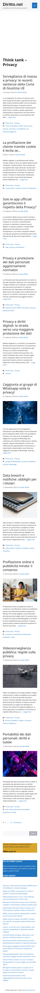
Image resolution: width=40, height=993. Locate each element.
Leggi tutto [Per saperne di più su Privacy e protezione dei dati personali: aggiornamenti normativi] (7, 299)
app (6, 247)
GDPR (19, 308)
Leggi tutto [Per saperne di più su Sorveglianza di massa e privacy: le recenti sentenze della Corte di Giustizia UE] (12, 117)
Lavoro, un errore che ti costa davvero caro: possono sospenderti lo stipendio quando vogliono (19, 929)
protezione (7, 812)
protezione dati (8, 310)
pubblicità (7, 637)
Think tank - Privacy (12, 123)
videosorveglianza (9, 132)
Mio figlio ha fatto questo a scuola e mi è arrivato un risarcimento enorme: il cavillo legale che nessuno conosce (18, 969)
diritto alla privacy (25, 126)
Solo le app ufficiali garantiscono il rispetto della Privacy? (19, 203)
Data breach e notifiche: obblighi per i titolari (20, 479)
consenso (8, 634)
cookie (18, 188)
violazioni (6, 551)
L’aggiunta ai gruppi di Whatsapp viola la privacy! (20, 388)
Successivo (18, 822)
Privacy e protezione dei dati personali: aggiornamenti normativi (18, 264)
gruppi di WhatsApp (12, 461)
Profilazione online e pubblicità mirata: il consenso (18, 566)
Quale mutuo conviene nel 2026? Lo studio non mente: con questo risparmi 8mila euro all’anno (19, 921)
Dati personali (10, 308)
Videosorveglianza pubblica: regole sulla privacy (19, 652)
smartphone (19, 247)
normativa (25, 308)
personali (17, 809)
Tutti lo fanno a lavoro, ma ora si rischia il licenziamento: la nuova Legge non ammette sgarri (19, 962)
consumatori (10, 188)
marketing (17, 634)
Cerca (33, 833)
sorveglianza (21, 129)
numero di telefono (28, 461)
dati (6, 809)
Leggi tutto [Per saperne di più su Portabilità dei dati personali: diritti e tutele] (23, 801)
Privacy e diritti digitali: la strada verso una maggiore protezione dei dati (18, 327)
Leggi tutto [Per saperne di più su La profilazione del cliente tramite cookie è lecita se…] (24, 179)
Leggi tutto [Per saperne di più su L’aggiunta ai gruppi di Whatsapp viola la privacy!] (7, 453)
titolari (31, 548)
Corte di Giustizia (11, 126)
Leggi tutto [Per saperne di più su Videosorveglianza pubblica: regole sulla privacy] (27, 712)
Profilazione (31, 188)
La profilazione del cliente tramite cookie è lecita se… (19, 146)
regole (21, 720)
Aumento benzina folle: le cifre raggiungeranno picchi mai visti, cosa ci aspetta (17, 977)
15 (11, 822)
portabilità (26, 809)
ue (28, 129)
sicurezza (12, 129)
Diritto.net (13, 4)
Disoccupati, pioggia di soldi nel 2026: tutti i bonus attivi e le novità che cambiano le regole (19, 948)
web (13, 637)
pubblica (14, 720)
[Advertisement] (20, 32)
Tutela (14, 812)
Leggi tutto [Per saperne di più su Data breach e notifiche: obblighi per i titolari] (31, 539)
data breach (9, 548)
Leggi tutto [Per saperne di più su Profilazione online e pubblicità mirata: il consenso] (22, 626)
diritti (11, 809)
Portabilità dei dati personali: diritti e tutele (17, 738)
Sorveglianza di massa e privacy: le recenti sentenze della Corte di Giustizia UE (20, 82)
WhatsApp (13, 464)
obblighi (25, 548)
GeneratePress (30, 990)
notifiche (18, 548)
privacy (5, 129)
